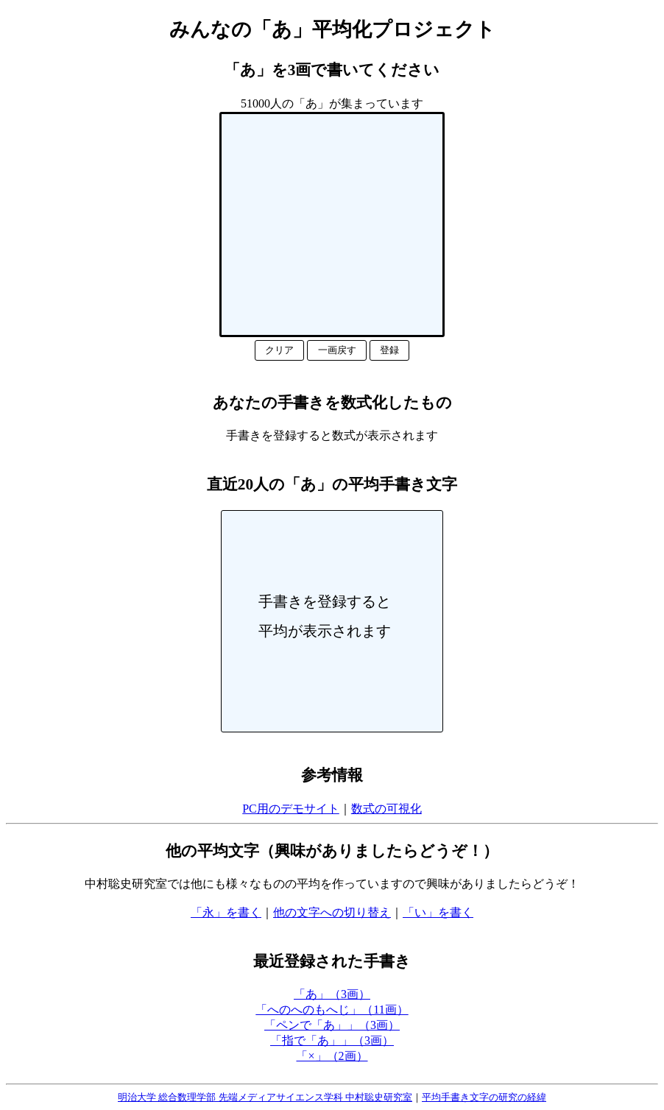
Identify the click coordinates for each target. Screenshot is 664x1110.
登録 (389, 350)
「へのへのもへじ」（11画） (331, 1009)
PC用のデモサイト (290, 808)
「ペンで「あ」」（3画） (332, 1025)
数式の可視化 (386, 808)
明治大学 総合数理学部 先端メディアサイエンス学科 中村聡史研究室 (265, 1097)
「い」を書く (438, 912)
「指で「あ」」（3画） (332, 1040)
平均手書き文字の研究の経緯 (484, 1097)
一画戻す (337, 350)
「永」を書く (226, 912)
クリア (279, 350)
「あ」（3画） (332, 994)
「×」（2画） (331, 1056)
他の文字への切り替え (332, 912)
